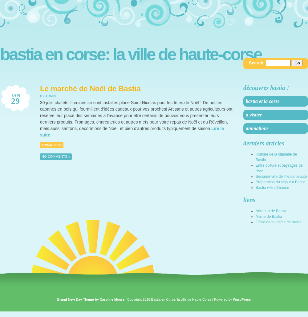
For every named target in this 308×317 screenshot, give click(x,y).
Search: (257, 62)
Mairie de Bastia (269, 216)
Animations (51, 145)
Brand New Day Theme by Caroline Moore (90, 299)
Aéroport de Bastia (271, 211)
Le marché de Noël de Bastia (90, 88)
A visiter (254, 114)
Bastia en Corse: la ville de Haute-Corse (130, 54)
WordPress (242, 299)
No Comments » (56, 156)
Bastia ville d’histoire (272, 187)
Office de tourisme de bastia (279, 222)
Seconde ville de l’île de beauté (281, 176)
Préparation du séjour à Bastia (280, 182)
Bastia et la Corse (263, 101)
